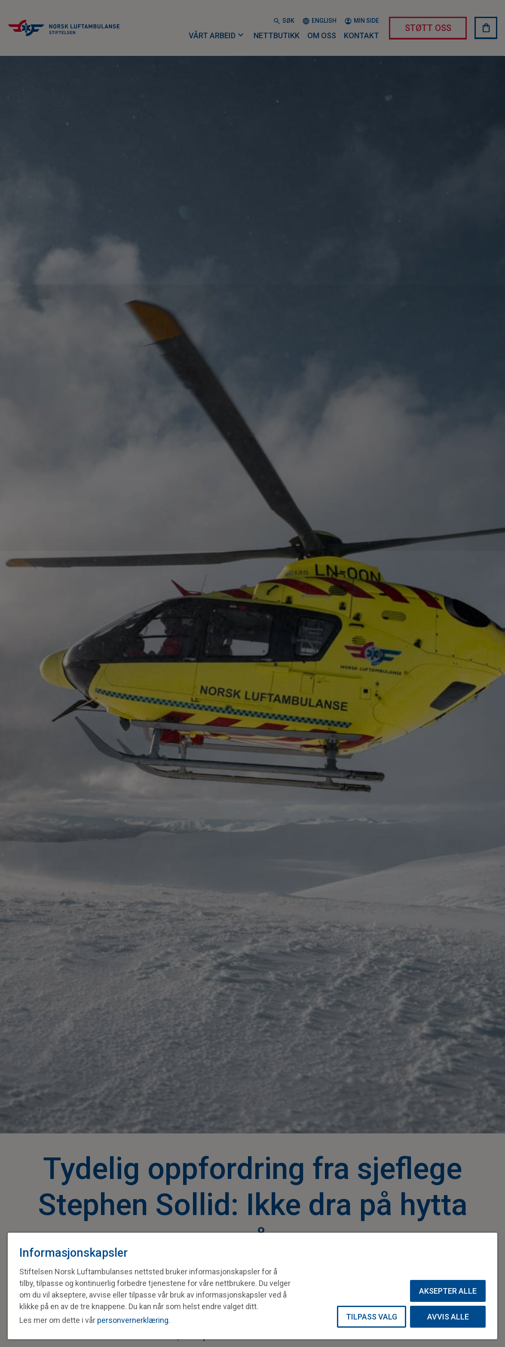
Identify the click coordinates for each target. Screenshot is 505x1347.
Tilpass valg (371, 1316)
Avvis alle (448, 1316)
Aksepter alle (448, 1290)
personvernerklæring (132, 1320)
